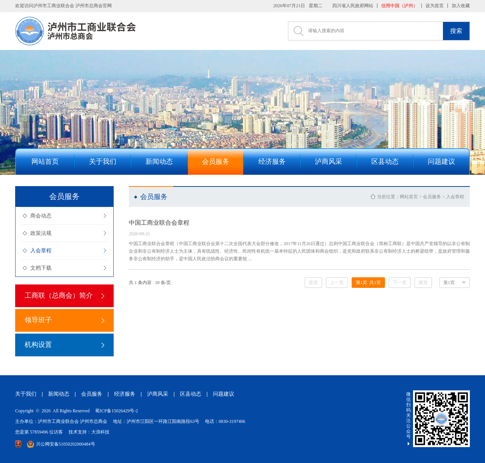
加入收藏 (461, 5)
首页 (313, 282)
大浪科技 (100, 432)
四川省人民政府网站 (352, 5)
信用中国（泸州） (399, 5)
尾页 (423, 282)
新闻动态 (58, 394)
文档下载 (41, 268)
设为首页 (435, 5)
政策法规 (41, 233)
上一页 (337, 282)
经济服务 (124, 394)
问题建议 (223, 394)
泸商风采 (157, 394)
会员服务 (432, 196)
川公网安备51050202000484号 (61, 444)
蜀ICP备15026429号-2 (116, 410)
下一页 (400, 282)
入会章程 (41, 250)
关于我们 (25, 394)
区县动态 (190, 394)
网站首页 (409, 196)
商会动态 (41, 216)
